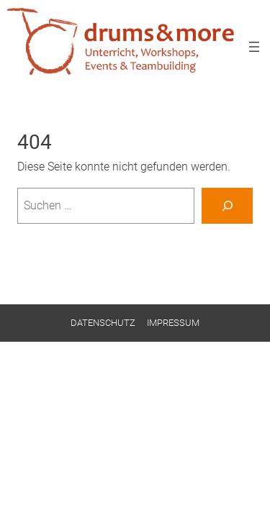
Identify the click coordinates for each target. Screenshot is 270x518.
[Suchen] (227, 206)
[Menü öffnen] (254, 46)
